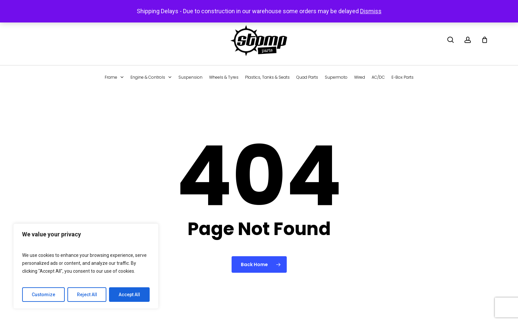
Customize (43, 294)
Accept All (129, 294)
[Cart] (484, 39)
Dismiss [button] (371, 11)
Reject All (87, 294)
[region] (86, 266)
